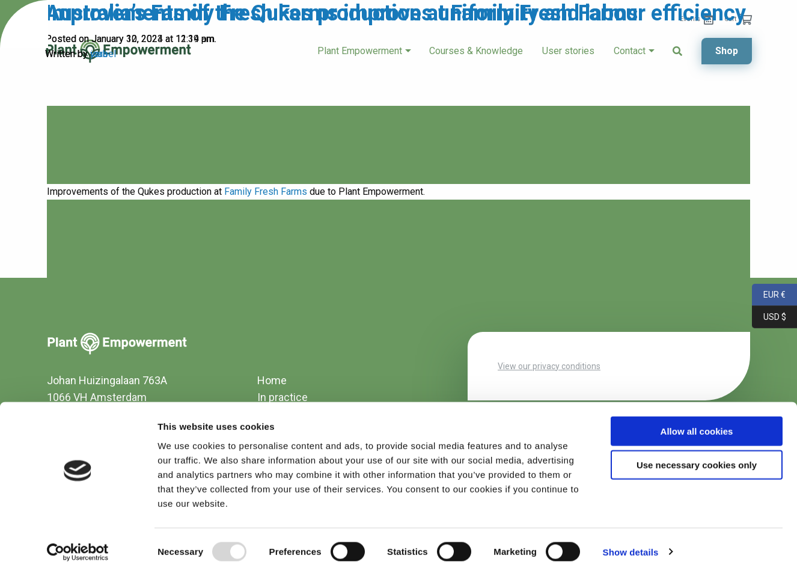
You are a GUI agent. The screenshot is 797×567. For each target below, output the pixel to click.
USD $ (769, 317)
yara (99, 54)
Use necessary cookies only (697, 457)
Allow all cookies (697, 422)
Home (272, 380)
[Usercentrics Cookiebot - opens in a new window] (77, 544)
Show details (631, 543)
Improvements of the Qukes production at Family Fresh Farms (341, 13)
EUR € (769, 295)
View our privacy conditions (549, 366)
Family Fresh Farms (265, 191)
